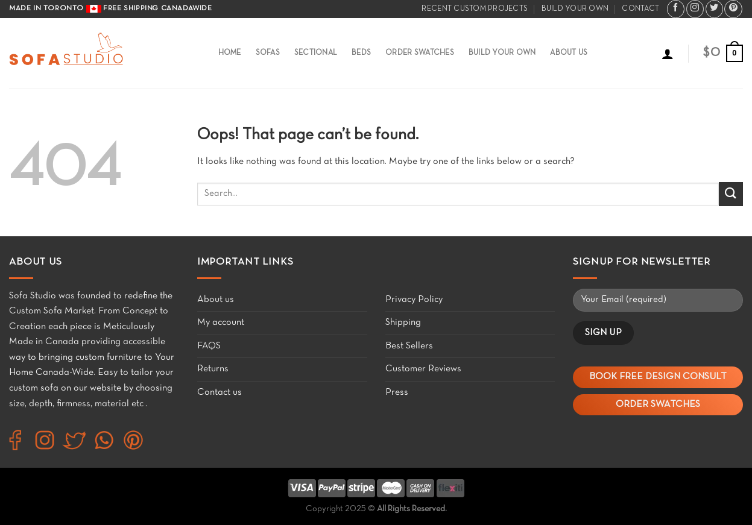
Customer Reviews (423, 369)
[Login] (668, 53)
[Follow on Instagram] (695, 9)
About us (215, 299)
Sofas (268, 53)
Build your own (575, 9)
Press (396, 392)
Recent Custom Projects (475, 9)
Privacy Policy (414, 299)
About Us (568, 53)
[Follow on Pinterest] (733, 9)
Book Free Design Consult (658, 377)
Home (229, 53)
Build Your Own (502, 53)
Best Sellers (409, 346)
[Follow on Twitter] (714, 9)
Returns (213, 369)
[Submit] (731, 194)
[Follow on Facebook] (675, 9)
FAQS (209, 346)
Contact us (219, 392)
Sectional (315, 53)
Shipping (403, 322)
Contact (640, 9)
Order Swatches (419, 53)
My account (220, 322)
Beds (361, 53)
